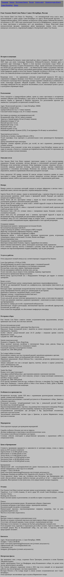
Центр (16, 5)
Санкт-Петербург (7, 5)
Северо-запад (39, 2)
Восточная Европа (22, 2)
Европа (12, 2)
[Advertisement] (32, 43)
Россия (31, 2)
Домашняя (4, 2)
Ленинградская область (53, 2)
